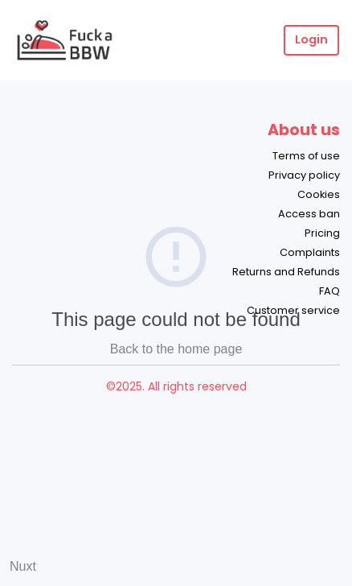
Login (311, 39)
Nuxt (23, 566)
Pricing (322, 233)
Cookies (318, 194)
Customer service (293, 310)
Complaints (310, 252)
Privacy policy (304, 175)
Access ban (309, 214)
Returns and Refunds (286, 272)
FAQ (329, 291)
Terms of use (306, 156)
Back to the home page (176, 349)
